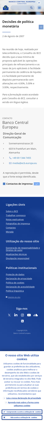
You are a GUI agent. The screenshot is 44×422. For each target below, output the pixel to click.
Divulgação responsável (17, 258)
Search (31, 8)
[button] (39, 2)
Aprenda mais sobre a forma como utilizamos (23, 404)
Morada (9, 231)
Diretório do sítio (14, 297)
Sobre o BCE (12, 211)
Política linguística (15, 290)
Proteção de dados (15, 274)
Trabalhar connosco (16, 215)
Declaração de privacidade (19, 278)
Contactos (11, 227)
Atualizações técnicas (16, 254)
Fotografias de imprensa (18, 223)
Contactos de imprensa (19, 183)
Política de (15, 282)
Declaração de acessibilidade (20, 286)
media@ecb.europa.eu (24, 163)
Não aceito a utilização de (24, 417)
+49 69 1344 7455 (21, 157)
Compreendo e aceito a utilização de (24, 412)
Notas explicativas (15, 219)
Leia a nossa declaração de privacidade (23, 398)
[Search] (20, 8)
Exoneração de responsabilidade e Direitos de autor (23, 249)
